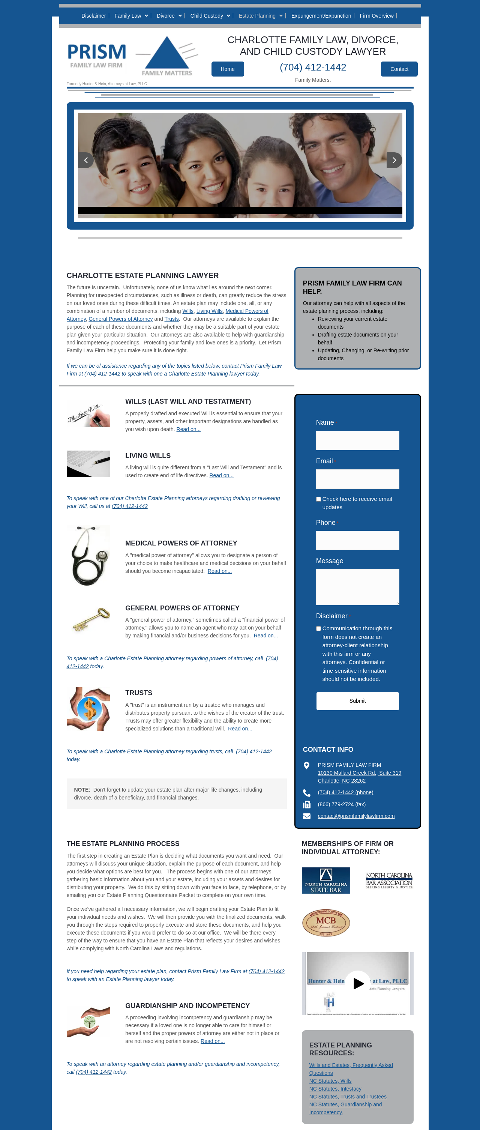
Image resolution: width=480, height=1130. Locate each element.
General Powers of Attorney (120, 319)
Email (326, 458)
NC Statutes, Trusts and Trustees (348, 1088)
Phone (327, 516)
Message (330, 552)
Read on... (189, 429)
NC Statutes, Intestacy (335, 1080)
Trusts (171, 319)
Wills (188, 311)
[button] (86, 160)
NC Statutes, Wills (330, 1072)
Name (326, 423)
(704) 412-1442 (313, 67)
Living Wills (209, 311)
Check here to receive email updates (357, 496)
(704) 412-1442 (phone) (346, 783)
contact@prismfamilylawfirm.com (356, 807)
